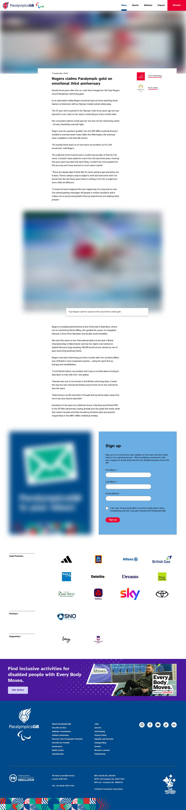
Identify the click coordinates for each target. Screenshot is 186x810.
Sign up (113, 520)
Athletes (148, 5)
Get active (18, 690)
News (124, 5)
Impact (161, 5)
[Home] (23, 5)
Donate (177, 5)
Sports (135, 5)
